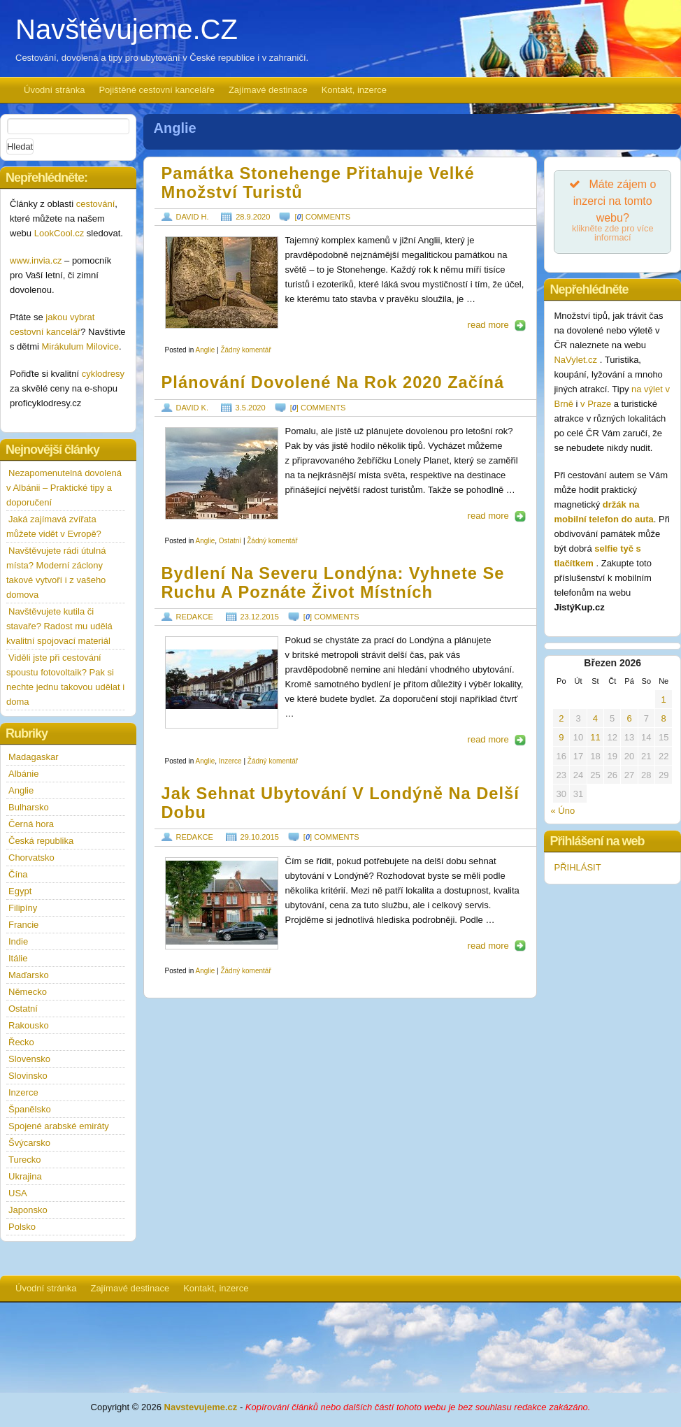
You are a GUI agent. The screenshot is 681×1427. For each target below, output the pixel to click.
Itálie (17, 958)
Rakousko (28, 1025)
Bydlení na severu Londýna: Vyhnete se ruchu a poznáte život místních (333, 582)
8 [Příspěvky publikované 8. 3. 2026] (663, 718)
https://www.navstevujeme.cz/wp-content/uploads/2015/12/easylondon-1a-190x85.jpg (221, 682)
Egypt (19, 891)
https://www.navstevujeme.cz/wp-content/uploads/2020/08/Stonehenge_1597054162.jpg (221, 282)
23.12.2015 (260, 616)
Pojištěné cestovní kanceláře (156, 90)
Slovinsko (28, 1075)
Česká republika (40, 841)
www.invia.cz (36, 260)
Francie (23, 924)
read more (488, 325)
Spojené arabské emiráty (58, 1126)
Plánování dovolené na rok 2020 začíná (333, 382)
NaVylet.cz (576, 359)
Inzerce (230, 761)
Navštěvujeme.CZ (126, 29)
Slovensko (29, 1059)
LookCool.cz (59, 233)
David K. (192, 407)
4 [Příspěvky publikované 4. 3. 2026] (595, 718)
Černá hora (31, 824)
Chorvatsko (31, 857)
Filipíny (22, 908)
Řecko (21, 1042)
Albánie (23, 773)
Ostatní (230, 541)
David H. (192, 217)
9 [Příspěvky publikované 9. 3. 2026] (561, 737)
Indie (18, 941)
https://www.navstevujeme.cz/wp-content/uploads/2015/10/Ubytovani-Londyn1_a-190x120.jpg (221, 903)
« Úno (562, 810)
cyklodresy (103, 373)
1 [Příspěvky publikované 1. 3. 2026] (663, 699)
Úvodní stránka (54, 90)
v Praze (595, 404)
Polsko (22, 1226)
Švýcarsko (29, 1143)
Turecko (24, 1159)
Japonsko (28, 1210)
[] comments (322, 217)
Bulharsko (28, 807)
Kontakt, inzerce (354, 90)
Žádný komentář (245, 350)
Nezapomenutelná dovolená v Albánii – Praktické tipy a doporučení (64, 488)
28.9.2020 (253, 217)
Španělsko (29, 1109)
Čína (17, 874)
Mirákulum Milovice (81, 346)
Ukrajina (25, 1176)
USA (17, 1193)
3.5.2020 (251, 407)
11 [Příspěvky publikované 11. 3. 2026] (595, 737)
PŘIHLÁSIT (577, 867)
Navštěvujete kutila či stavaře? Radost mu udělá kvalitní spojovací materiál (59, 626)
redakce (194, 616)
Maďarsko (28, 975)
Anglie (205, 350)
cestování (95, 204)
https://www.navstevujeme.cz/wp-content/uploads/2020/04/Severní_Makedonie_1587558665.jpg (221, 473)
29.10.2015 (260, 837)
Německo (27, 992)
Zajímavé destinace (268, 90)
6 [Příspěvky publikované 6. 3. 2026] (628, 718)
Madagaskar (33, 757)
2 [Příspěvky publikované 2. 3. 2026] (561, 718)
